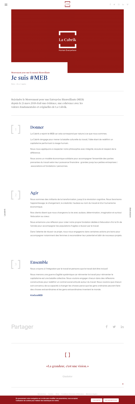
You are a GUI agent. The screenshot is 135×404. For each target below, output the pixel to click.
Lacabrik (5, 212)
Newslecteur (42, 394)
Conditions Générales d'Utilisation (72, 394)
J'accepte (97, 400)
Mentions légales (91, 394)
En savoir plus (111, 400)
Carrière (50, 394)
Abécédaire (130, 213)
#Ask (57, 394)
